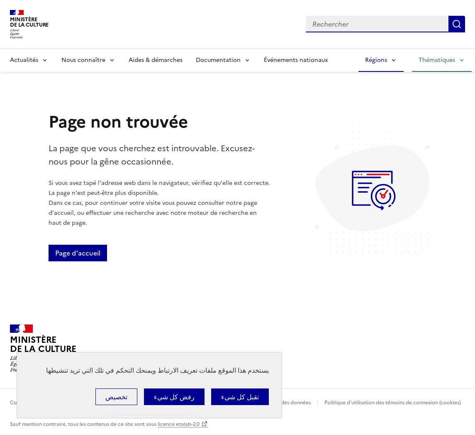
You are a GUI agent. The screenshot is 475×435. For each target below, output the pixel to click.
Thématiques (437, 60)
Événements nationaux (296, 60)
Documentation (218, 60)
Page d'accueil (77, 253)
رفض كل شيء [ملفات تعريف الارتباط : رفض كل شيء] (174, 397)
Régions (376, 60)
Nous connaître (83, 60)
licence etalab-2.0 (179, 424)
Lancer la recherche (456, 24)
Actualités (24, 60)
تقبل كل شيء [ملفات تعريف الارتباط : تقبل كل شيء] (240, 397)
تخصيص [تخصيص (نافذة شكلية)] (116, 397)
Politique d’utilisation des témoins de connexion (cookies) (392, 402)
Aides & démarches (156, 60)
